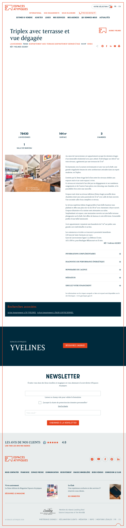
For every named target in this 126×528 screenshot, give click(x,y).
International (35, 13)
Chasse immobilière (81, 472)
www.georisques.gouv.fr (84, 296)
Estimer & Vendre (24, 18)
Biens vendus (97, 472)
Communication (52, 472)
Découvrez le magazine (15, 494)
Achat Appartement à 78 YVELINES (22, 312)
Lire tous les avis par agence (17, 446)
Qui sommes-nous (89, 18)
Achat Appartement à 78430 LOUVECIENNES (55, 312)
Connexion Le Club (113, 472)
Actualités (105, 18)
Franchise (25, 472)
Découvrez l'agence (75, 346)
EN (120, 7)
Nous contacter (12, 472)
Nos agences (73, 18)
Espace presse (37, 472)
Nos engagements (51, 13)
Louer (48, 18)
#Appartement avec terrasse (42, 44)
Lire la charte (63, 406)
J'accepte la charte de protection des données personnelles (65, 403)
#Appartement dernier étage (67, 44)
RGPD (92, 520)
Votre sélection (103, 7)
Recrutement (66, 472)
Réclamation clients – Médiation (73, 520)
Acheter (39, 18)
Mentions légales (104, 520)
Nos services (59, 18)
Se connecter (74, 496)
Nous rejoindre (68, 13)
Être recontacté (88, 13)
